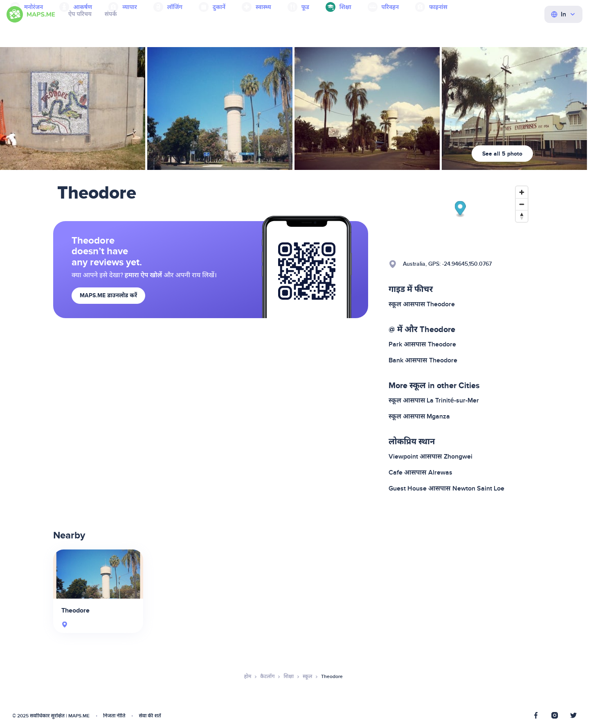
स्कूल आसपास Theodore (422, 304)
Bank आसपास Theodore (423, 360)
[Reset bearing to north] (522, 216)
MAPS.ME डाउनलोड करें (108, 295)
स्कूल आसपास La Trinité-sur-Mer (434, 400)
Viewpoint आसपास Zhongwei (430, 456)
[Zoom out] (522, 204)
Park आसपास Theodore (422, 344)
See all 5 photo (502, 153)
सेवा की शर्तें (150, 716)
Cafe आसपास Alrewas (420, 472)
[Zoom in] (522, 192)
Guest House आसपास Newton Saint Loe (446, 488)
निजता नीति (114, 716)
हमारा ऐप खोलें (143, 275)
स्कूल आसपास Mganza (419, 416)
